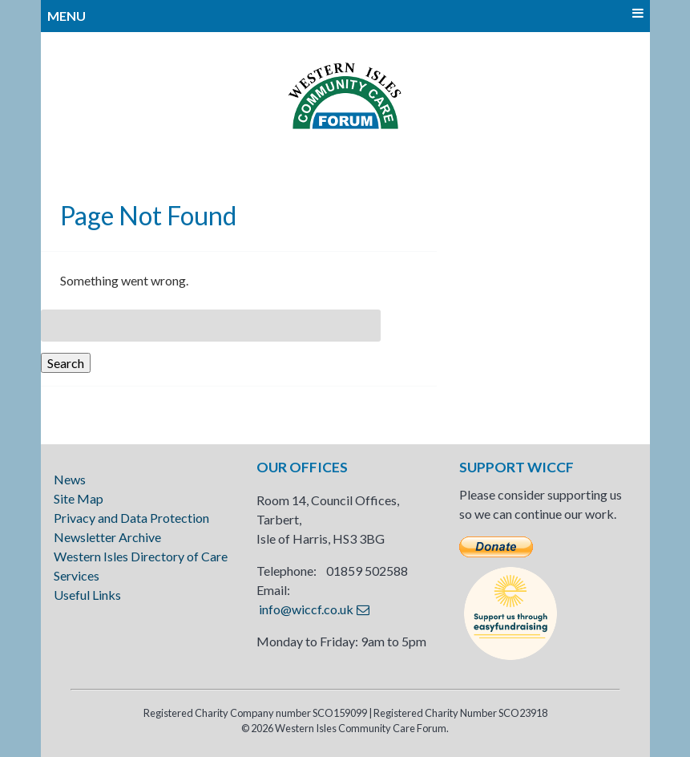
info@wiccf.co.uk (306, 609)
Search (65, 362)
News (70, 479)
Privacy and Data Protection (131, 517)
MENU (345, 14)
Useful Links (87, 594)
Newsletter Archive (107, 536)
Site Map (78, 498)
